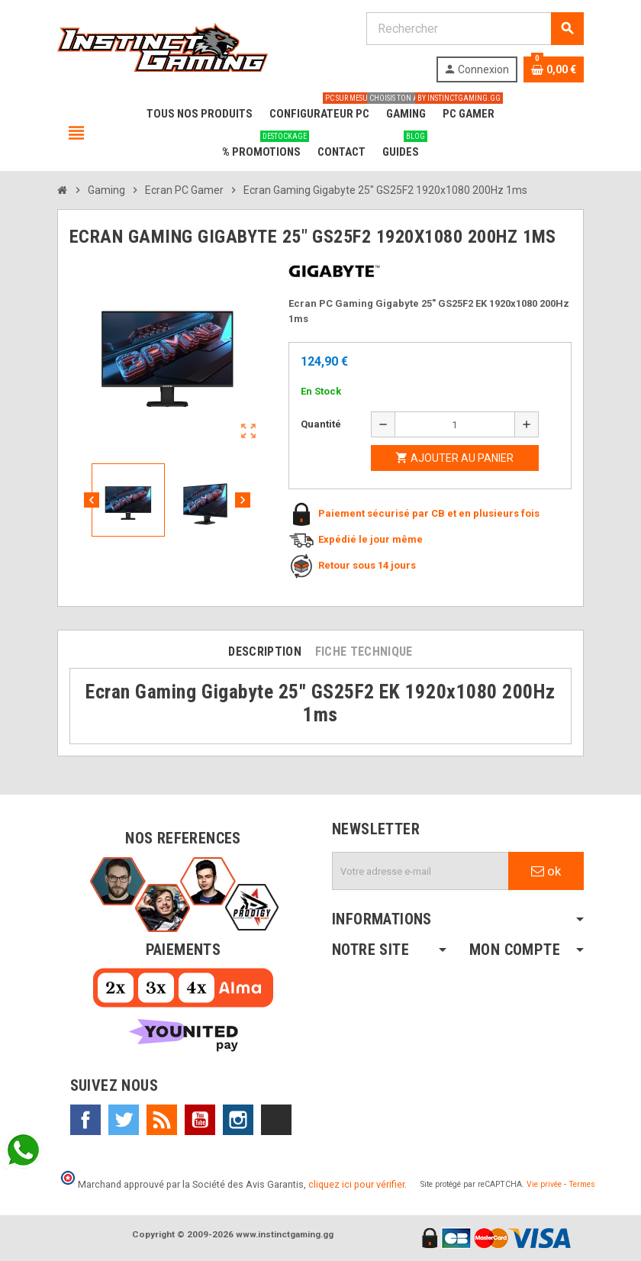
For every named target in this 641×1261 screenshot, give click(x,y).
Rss (162, 1120)
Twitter (123, 1120)
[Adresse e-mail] (420, 871)
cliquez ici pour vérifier (356, 1184)
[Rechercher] (474, 28)
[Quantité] (455, 424)
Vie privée (544, 1184)
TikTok (276, 1120)
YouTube (200, 1120)
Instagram (238, 1120)
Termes (582, 1184)
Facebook (85, 1120)
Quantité (321, 424)
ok (546, 871)
